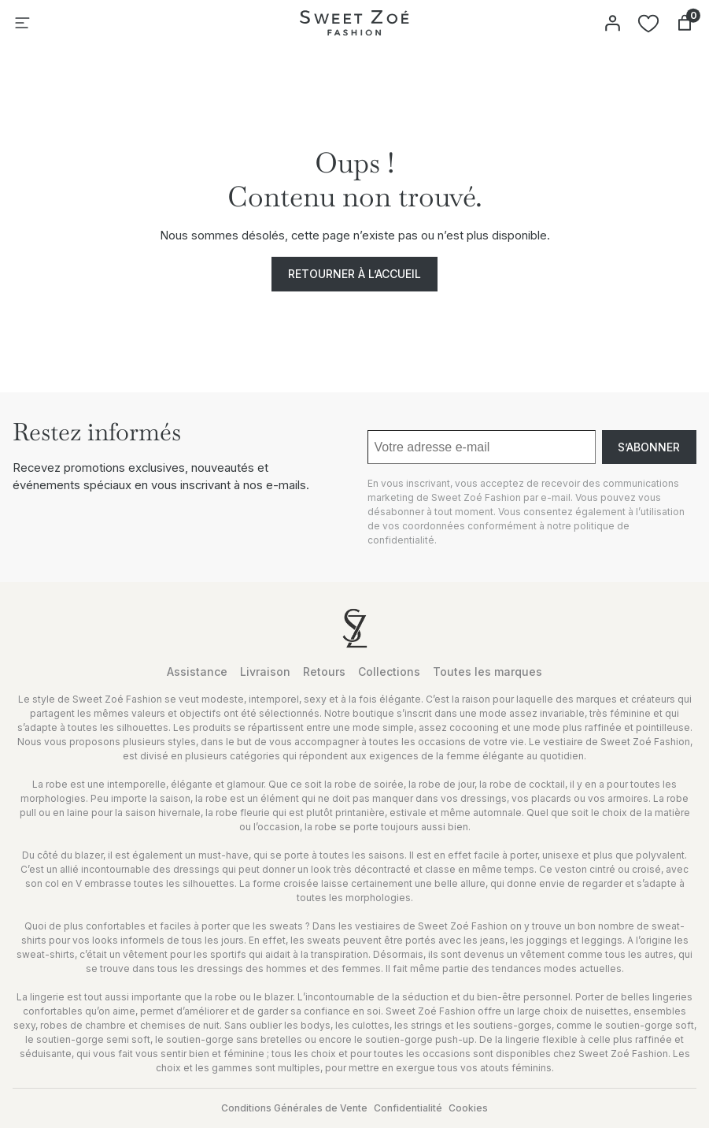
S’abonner (649, 447)
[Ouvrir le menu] (22, 22)
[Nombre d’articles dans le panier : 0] (684, 23)
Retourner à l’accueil (354, 273)
